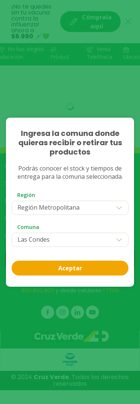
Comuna (28, 226)
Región (26, 194)
